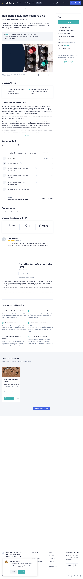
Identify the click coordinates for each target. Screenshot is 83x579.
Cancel (13, 573)
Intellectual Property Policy (56, 564)
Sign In (65, 3)
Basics (39, 2)
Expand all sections (47, 145)
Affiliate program (36, 558)
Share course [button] (40, 75)
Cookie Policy (21, 569)
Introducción (11, 159)
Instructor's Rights (53, 566)
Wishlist (50, 75)
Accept (20, 573)
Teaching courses (30, 3)
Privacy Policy (52, 561)
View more (27, 135)
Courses (9, 8)
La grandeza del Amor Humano (10, 382)
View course (9, 399)
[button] (27, 152)
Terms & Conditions (54, 555)
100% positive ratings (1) (11, 36)
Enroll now (68, 21)
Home (3, 8)
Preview (46, 159)
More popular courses (41, 410)
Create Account (75, 3)
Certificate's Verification (38, 561)
